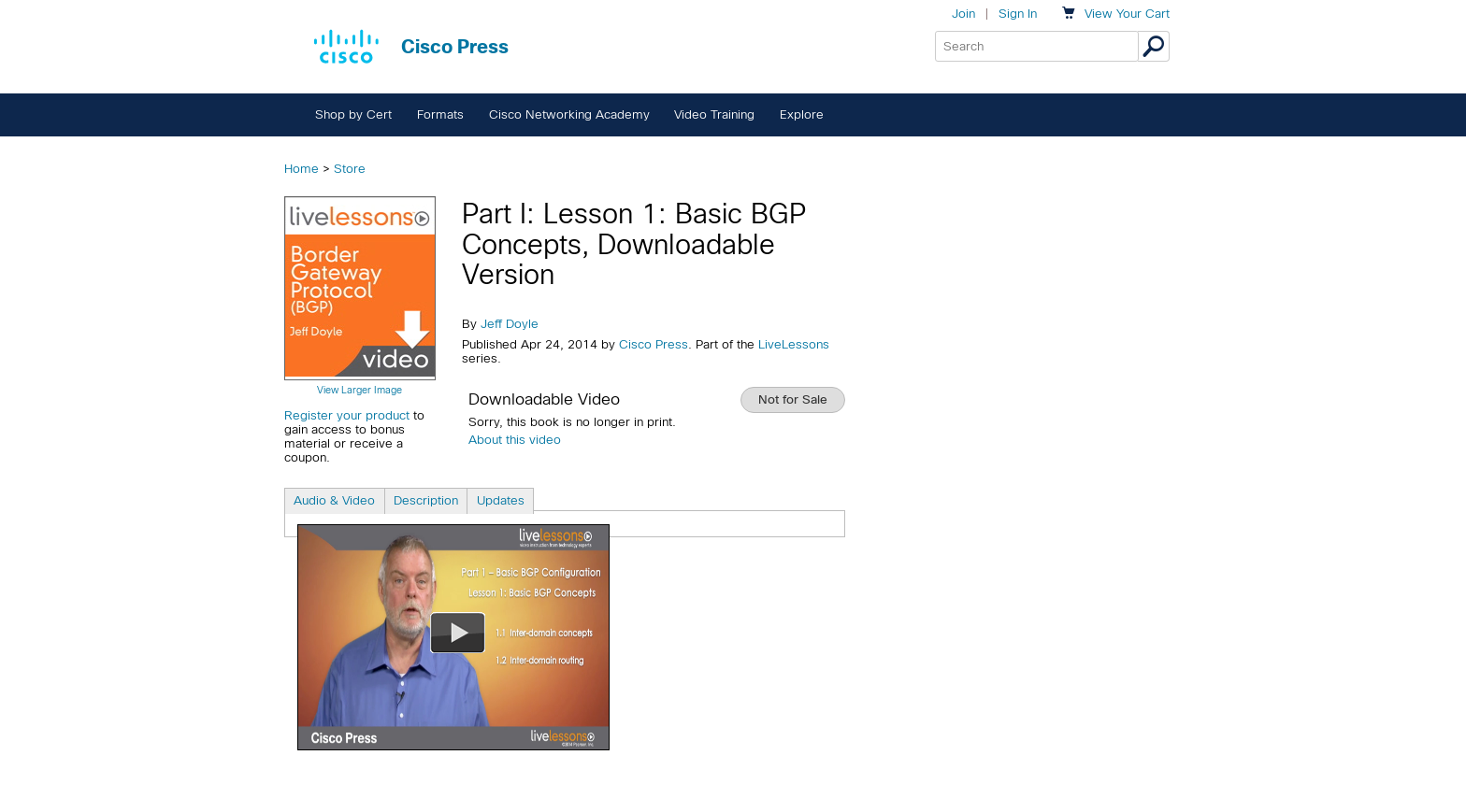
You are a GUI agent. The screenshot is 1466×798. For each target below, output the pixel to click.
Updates (501, 500)
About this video (514, 440)
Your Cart (1127, 14)
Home (301, 169)
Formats (440, 114)
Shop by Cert (353, 114)
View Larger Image (359, 389)
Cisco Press (653, 344)
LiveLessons (793, 344)
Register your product (347, 415)
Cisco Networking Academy (569, 114)
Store (350, 169)
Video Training (714, 114)
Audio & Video (334, 500)
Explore (802, 114)
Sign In (1018, 14)
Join (963, 14)
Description (426, 500)
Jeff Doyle (510, 324)
